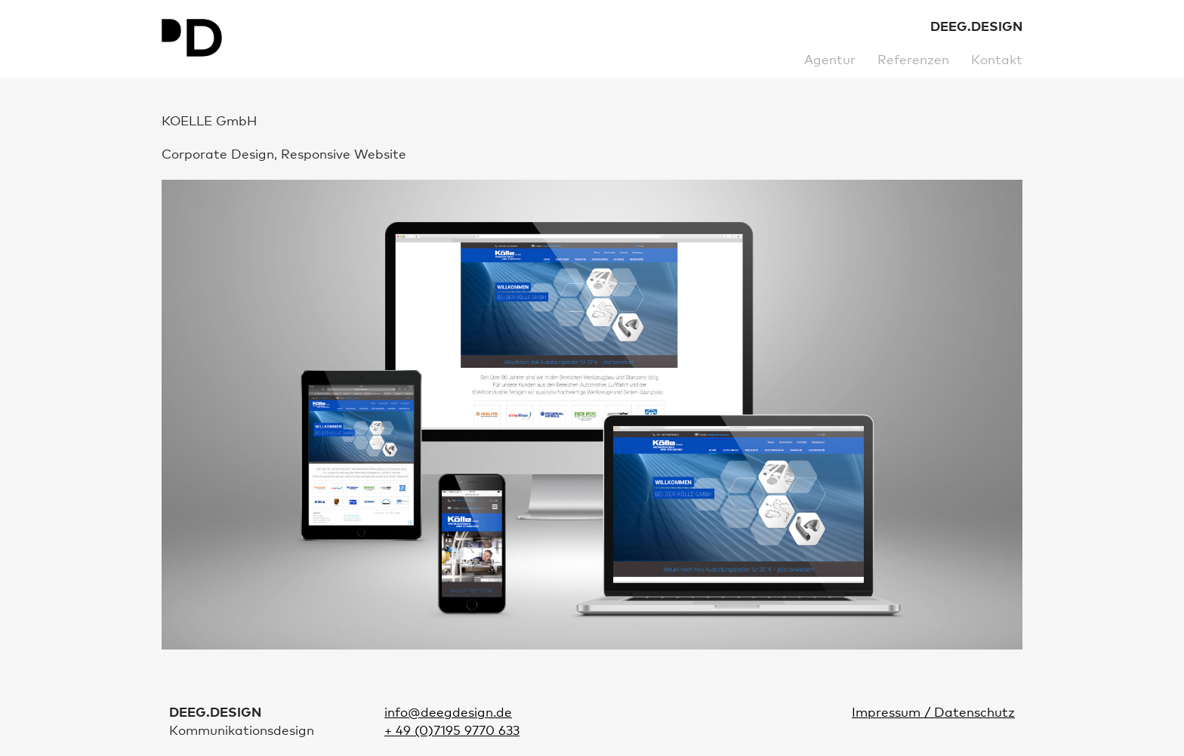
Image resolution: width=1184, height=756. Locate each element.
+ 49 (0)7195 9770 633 (452, 731)
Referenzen (913, 60)
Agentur (830, 60)
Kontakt (996, 60)
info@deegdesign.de (448, 713)
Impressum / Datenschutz (933, 713)
